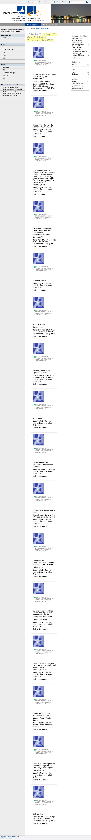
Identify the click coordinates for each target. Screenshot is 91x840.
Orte (4, 70)
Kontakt (41, 2)
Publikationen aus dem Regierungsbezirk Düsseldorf (12, 88)
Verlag (5, 55)
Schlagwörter (7, 67)
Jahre (4, 78)
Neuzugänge (32, 2)
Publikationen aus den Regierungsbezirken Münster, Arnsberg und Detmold (12, 93)
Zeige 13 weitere (78, 58)
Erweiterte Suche (62, 2)
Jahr (4, 58)
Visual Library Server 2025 (7, 839)
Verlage (5, 75)
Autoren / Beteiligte (9, 73)
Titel (4, 47)
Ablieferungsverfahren (8, 38)
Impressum (50, 2)
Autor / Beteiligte (8, 50)
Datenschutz (14, 837)
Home (24, 2)
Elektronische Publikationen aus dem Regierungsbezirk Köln (12, 30)
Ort (4, 52)
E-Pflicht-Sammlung (42, 28)
